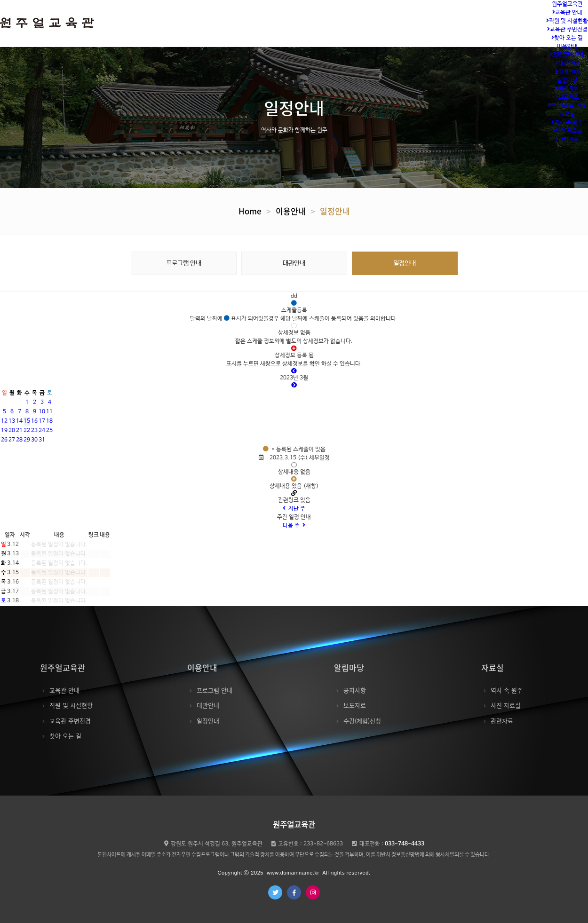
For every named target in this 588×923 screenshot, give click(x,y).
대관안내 (567, 63)
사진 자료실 (567, 131)
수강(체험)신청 (567, 106)
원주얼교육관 (567, 4)
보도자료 (567, 97)
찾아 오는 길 (567, 38)
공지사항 (567, 89)
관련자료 (567, 139)
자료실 (567, 114)
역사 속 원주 (567, 122)
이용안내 (567, 46)
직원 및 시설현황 (567, 21)
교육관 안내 (567, 12)
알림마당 (567, 80)
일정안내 (567, 72)
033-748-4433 (404, 844)
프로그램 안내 (567, 55)
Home (250, 211)
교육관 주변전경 (567, 29)
